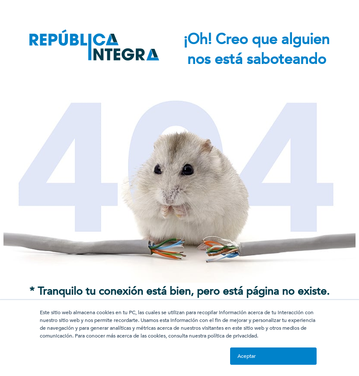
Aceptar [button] (246, 356)
